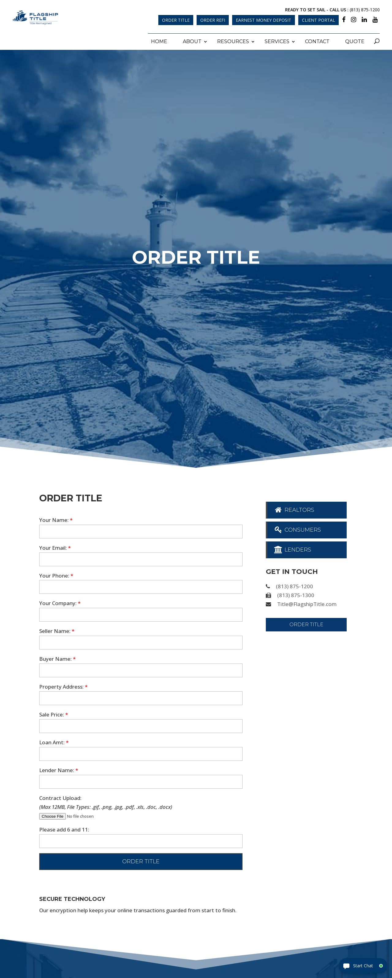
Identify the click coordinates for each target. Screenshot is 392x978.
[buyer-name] (141, 669)
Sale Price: (53, 713)
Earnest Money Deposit (263, 20)
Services (277, 40)
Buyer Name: (57, 657)
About (192, 40)
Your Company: (60, 601)
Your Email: (55, 546)
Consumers (297, 528)
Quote (354, 40)
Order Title (176, 20)
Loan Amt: (54, 741)
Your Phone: (56, 574)
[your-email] (141, 558)
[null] (141, 860)
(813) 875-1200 (365, 10)
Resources (233, 40)
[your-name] (141, 530)
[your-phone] (141, 586)
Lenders (292, 548)
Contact (317, 40)
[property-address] (141, 697)
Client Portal (318, 20)
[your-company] (141, 613)
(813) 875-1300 (295, 593)
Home (159, 40)
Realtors (293, 508)
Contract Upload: (60, 796)
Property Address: (63, 685)
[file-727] (81, 815)
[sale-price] (141, 725)
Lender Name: (58, 768)
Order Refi (212, 20)
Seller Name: (56, 629)
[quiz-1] (141, 840)
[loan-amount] (141, 753)
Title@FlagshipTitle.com (307, 602)
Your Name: (56, 518)
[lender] (141, 780)
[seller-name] (141, 641)
